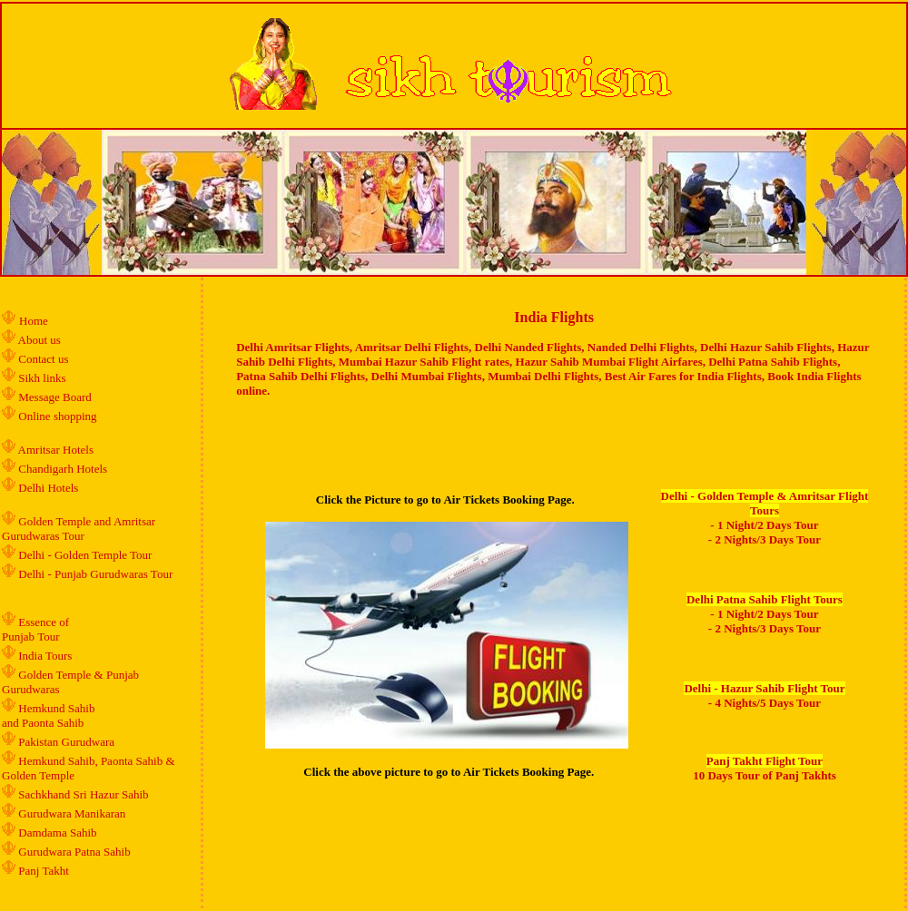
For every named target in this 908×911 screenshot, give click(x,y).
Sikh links (41, 378)
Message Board (55, 397)
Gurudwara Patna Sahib (74, 851)
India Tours (45, 655)
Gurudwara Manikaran (71, 813)
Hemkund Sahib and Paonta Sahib (48, 715)
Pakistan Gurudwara (66, 742)
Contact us (42, 359)
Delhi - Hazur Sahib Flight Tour (764, 688)
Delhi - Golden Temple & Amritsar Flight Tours (765, 503)
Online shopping (57, 416)
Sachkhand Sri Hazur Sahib (83, 794)
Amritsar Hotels (56, 449)
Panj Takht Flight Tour (764, 761)
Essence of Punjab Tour (35, 629)
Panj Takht (43, 870)
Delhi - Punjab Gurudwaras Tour (95, 574)
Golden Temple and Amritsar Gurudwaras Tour (78, 528)
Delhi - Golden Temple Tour (85, 555)
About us (39, 340)
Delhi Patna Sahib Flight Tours (764, 599)
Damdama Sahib (57, 832)
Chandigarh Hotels (64, 468)
